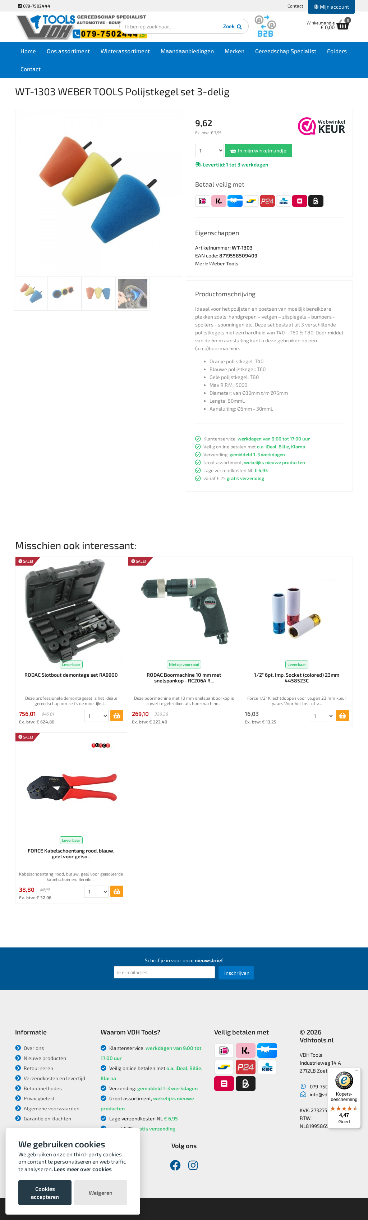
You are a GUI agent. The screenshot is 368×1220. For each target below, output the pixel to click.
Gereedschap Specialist (285, 50)
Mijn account (331, 7)
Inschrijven (236, 973)
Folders (337, 50)
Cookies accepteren (45, 1192)
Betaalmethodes (38, 1088)
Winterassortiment (125, 50)
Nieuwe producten (40, 1058)
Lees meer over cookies (83, 1169)
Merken (234, 50)
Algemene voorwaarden (47, 1108)
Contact (295, 5)
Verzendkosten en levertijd (50, 1078)
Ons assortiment (68, 50)
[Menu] (356, 1072)
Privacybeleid (34, 1098)
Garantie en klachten (43, 1118)
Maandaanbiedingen (187, 50)
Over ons (29, 1048)
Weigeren (100, 1192)
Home (28, 50)
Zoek (233, 27)
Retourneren (34, 1068)
